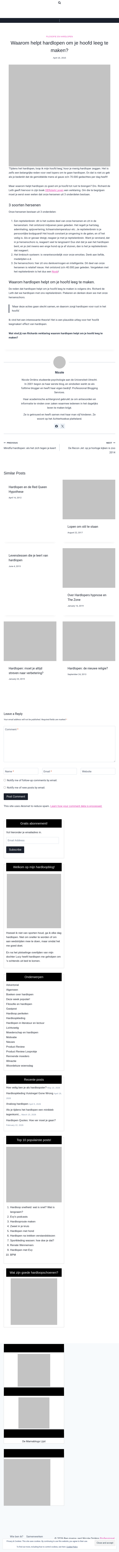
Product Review (15, 1046)
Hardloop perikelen (17, 1013)
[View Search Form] (59, 3)
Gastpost (11, 1008)
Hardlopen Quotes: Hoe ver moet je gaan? (31, 1120)
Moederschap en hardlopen (22, 1032)
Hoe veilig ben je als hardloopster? (26, 1087)
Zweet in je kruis (19, 1226)
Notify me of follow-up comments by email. (32, 780)
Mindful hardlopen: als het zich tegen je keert (30, 445)
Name (9, 771)
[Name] (21, 771)
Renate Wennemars (22, 1245)
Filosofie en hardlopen (59, 37)
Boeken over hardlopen (19, 994)
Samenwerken (34, 1536)
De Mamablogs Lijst (34, 1441)
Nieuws (10, 1041)
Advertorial (12, 984)
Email (48, 771)
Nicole (59, 372)
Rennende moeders (17, 1056)
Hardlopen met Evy (21, 1249)
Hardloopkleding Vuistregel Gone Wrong (29, 1093)
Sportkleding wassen (22, 1240)
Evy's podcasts (19, 1216)
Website (87, 771)
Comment (11, 729)
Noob (55, 271)
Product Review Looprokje (21, 1051)
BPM (13, 1254)
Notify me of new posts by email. (26, 787)
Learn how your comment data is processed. (76, 806)
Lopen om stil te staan (83, 526)
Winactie (11, 1061)
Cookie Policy (72, 1547)
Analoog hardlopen (17, 1103)
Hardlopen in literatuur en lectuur (25, 1023)
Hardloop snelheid (20, 1207)
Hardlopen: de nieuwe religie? (88, 668)
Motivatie (11, 1037)
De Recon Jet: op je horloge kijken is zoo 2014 (88, 447)
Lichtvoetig (12, 1027)
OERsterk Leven (54, 190)
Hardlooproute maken (22, 1221)
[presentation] (89, 499)
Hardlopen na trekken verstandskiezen (32, 1235)
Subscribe (15, 849)
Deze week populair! (18, 999)
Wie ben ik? (16, 1536)
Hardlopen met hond (22, 1231)
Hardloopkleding (15, 1018)
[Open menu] (59, 20)
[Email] (59, 771)
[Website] (98, 771)
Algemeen (12, 989)
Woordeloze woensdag (19, 1065)
